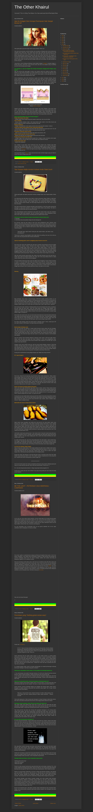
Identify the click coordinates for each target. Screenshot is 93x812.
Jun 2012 (65, 67)
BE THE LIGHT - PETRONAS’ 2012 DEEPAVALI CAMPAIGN (69, 57)
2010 (63, 79)
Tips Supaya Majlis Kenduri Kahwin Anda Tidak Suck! (33, 169)
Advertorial (22, 163)
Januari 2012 (65, 75)
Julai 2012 (65, 65)
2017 (63, 39)
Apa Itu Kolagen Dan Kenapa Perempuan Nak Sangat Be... (69, 51)
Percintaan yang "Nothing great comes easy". (30, 615)
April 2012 (65, 70)
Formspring (22, 644)
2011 (63, 77)
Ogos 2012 (65, 63)
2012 (63, 44)
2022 (63, 35)
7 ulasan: (31, 608)
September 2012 (66, 61)
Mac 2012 (65, 72)
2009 (63, 81)
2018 (63, 37)
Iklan (25, 163)
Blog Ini (27, 152)
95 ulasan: (31, 479)
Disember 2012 (66, 45)
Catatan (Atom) (21, 805)
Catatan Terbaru (18, 803)
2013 (63, 42)
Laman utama (35, 803)
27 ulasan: (31, 799)
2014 (63, 40)
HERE (49, 565)
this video (41, 569)
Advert (19, 163)
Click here (24, 148)
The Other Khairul (31, 7)
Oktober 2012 (65, 49)
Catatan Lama (53, 803)
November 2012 (66, 47)
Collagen (45, 63)
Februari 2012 (65, 73)
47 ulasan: (31, 161)
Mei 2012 (65, 68)
